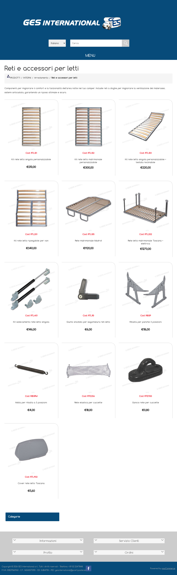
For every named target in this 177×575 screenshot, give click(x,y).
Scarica (88, 7)
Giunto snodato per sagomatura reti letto (88, 321)
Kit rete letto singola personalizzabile (31, 159)
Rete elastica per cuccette (88, 402)
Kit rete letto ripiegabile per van (31, 240)
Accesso (106, 7)
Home (70, 7)
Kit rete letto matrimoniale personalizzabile (88, 161)
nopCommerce (168, 568)
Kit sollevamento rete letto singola (31, 321)
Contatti (97, 7)
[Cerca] (96, 43)
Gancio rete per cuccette (145, 402)
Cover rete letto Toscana (31, 483)
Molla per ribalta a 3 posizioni (31, 402)
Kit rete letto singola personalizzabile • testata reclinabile (145, 161)
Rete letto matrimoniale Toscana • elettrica (145, 242)
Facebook (88, 568)
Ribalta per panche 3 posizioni (146, 321)
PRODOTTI (13, 77)
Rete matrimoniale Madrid (88, 240)
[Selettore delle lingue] (57, 43)
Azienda (79, 7)
